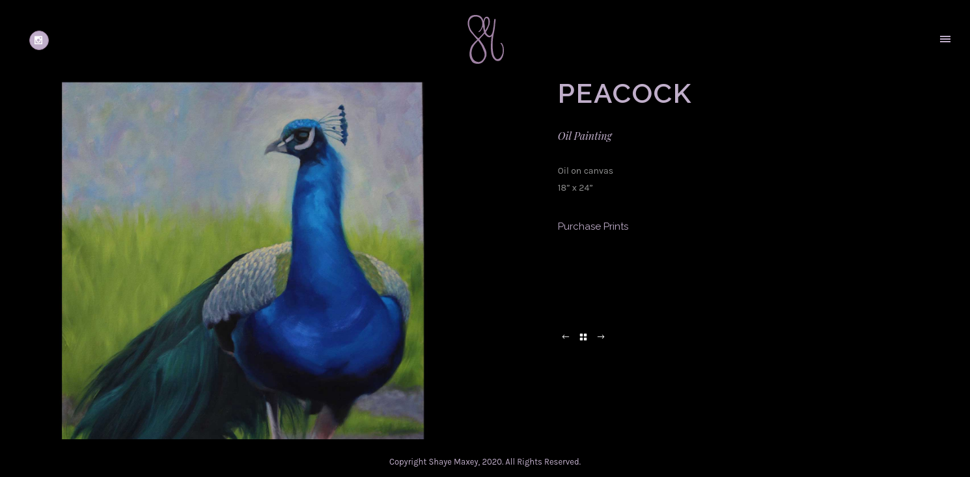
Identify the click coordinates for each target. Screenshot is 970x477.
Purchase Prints (593, 226)
